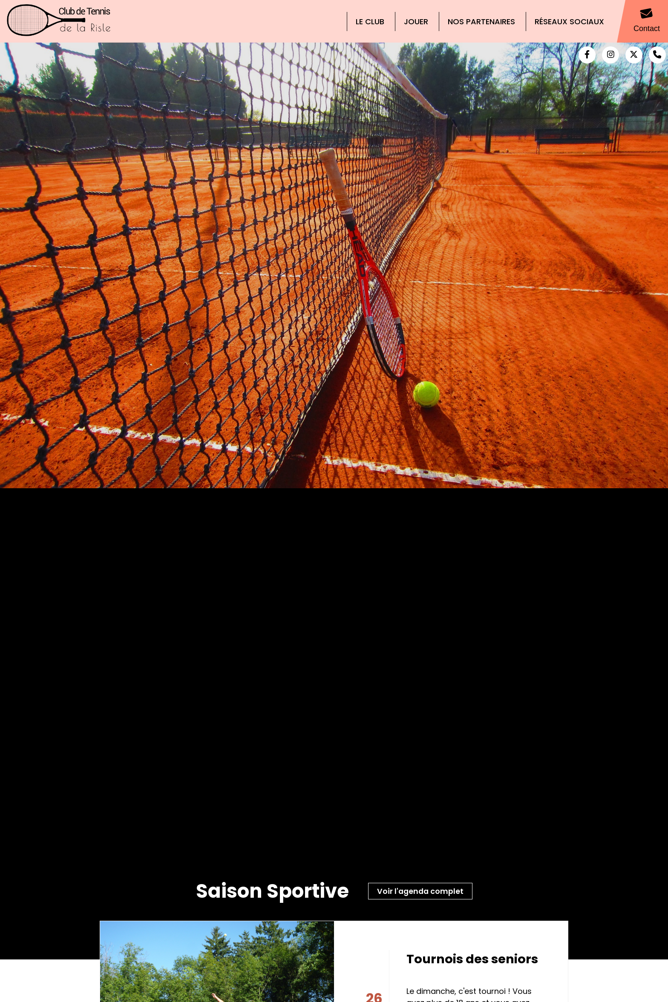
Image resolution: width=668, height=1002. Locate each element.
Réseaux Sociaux (569, 21)
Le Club (370, 21)
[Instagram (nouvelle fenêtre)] (610, 54)
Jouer (416, 21)
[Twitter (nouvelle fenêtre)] (633, 54)
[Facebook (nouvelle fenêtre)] (587, 54)
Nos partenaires (481, 21)
